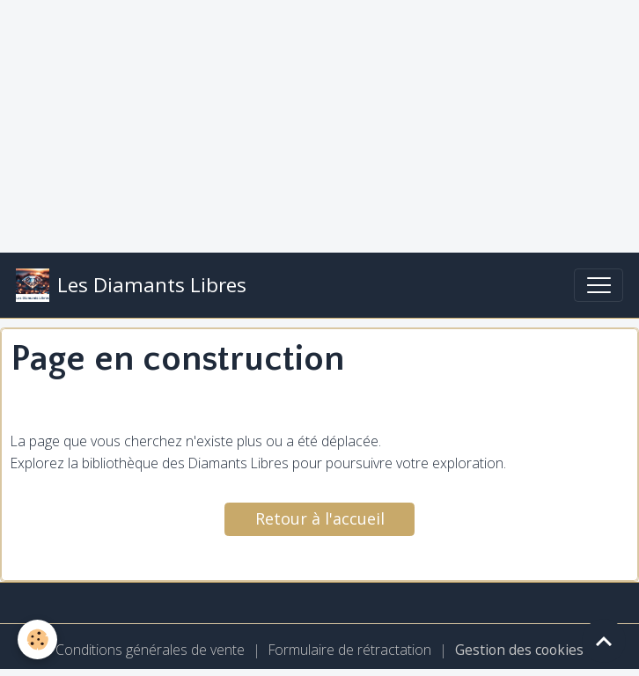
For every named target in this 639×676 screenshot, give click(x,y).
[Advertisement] (319, 123)
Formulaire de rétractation (349, 649)
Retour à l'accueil (320, 518)
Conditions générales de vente (150, 649)
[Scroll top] (604, 641)
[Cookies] (37, 639)
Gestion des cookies (519, 649)
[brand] (131, 285)
